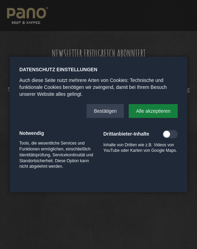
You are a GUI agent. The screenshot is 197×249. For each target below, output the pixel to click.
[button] (105, 111)
